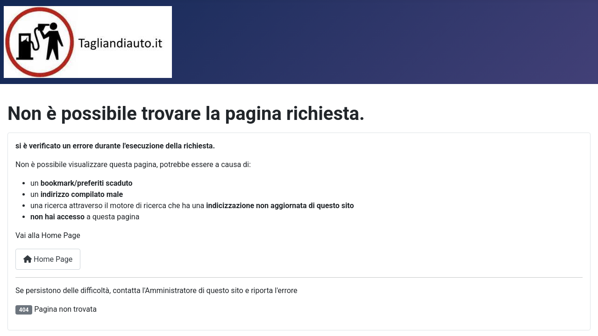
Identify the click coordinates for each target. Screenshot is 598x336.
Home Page (47, 259)
